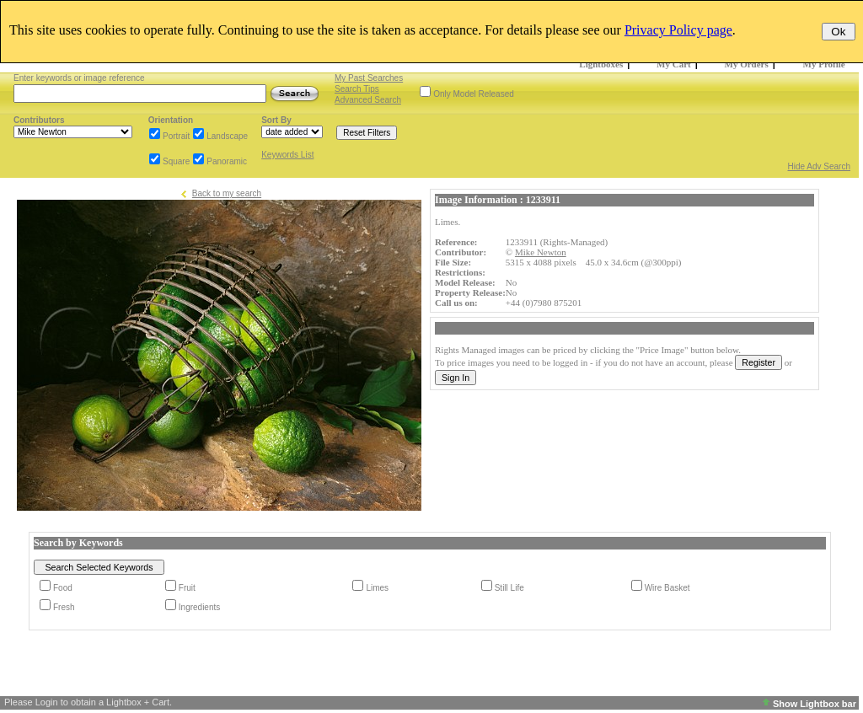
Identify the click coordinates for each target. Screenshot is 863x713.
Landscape (227, 136)
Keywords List (287, 154)
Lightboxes (601, 64)
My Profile (824, 64)
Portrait (176, 136)
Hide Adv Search (819, 166)
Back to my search (226, 193)
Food (62, 587)
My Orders (747, 64)
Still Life (509, 587)
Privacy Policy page (678, 30)
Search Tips (357, 89)
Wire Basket (667, 587)
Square (176, 161)
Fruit (187, 587)
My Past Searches (369, 78)
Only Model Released (473, 94)
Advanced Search (368, 100)
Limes (377, 587)
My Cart (674, 64)
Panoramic (226, 161)
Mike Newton (540, 252)
